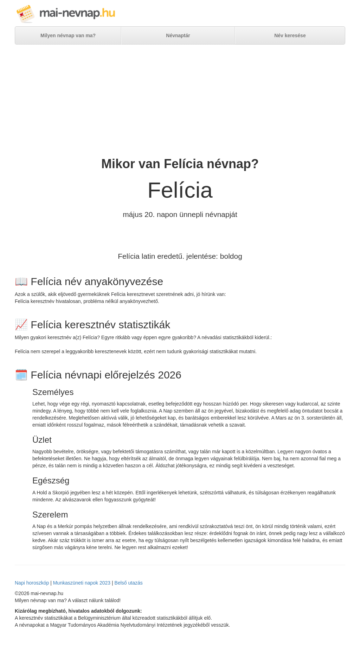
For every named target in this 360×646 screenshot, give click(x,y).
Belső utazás (129, 583)
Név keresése (290, 35)
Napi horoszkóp (32, 583)
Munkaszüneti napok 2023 (81, 583)
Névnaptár (178, 35)
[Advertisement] (180, 101)
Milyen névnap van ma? (68, 35)
